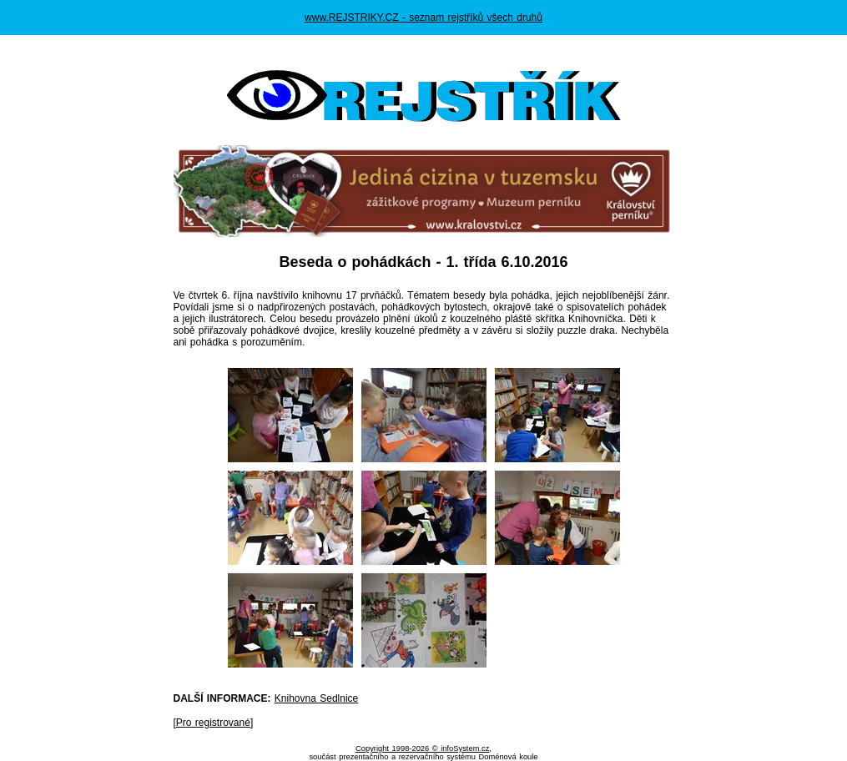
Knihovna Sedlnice (316, 698)
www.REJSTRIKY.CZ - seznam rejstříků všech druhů (423, 17)
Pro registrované (213, 722)
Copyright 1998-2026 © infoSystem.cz (422, 748)
